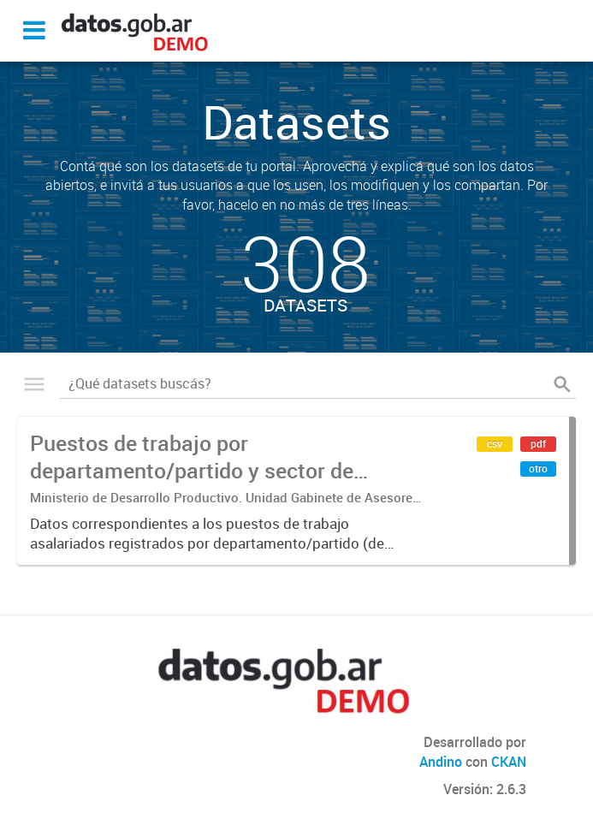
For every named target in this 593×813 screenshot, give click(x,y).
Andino (440, 761)
